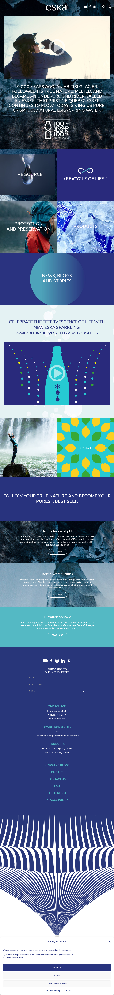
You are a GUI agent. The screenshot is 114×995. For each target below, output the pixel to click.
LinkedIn (99, 8)
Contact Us (66, 991)
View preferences (57, 984)
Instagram (94, 8)
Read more (57, 552)
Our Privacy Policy (52, 991)
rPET (57, 732)
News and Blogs (57, 765)
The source (57, 706)
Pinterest (103, 8)
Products (57, 744)
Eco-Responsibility (57, 727)
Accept (57, 967)
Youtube (85, 8)
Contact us (57, 779)
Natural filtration (57, 715)
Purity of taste (57, 719)
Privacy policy (57, 800)
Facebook (90, 8)
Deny (57, 976)
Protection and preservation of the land (57, 736)
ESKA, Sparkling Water (57, 752)
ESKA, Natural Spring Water (57, 749)
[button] (109, 941)
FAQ (57, 786)
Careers (57, 772)
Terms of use (57, 793)
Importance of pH (57, 711)
